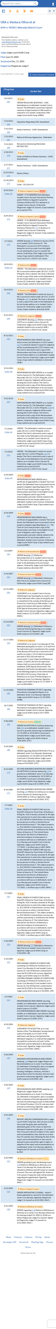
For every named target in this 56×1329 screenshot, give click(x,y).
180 (8, 750)
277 (8, 168)
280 (8, 148)
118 (18, 1165)
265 (27, 299)
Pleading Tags (37, 1242)
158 (8, 944)
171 (8, 793)
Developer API (9, 1242)
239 (32, 555)
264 (8, 318)
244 (8, 516)
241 (47, 525)
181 (22, 728)
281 (8, 140)
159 (8, 962)
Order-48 (8, 372)
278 (8, 156)
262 (35, 320)
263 (8, 339)
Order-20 (8, 809)
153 (8, 1000)
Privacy (49, 1242)
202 (32, 626)
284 (8, 102)
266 (8, 293)
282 (8, 132)
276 (8, 176)
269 (32, 241)
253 (8, 455)
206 (8, 592)
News (8, 1237)
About (47, 1237)
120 (8, 1209)
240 (8, 554)
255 (8, 402)
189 (8, 693)
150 (8, 1028)
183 (8, 724)
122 (8, 1192)
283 (8, 124)
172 (8, 772)
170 (48, 771)
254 (49, 408)
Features (18, 1237)
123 (8, 1161)
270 (8, 245)
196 (8, 643)
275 (8, 184)
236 (8, 577)
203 (8, 625)
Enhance (28, 1237)
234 (32, 578)
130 (8, 1058)
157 (32, 946)
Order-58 (8, 194)
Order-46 (8, 432)
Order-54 (8, 268)
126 (26, 1061)
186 (8, 709)
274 (8, 219)
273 (35, 228)
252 (45, 454)
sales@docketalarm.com (11, 42)
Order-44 (8, 478)
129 (8, 1088)
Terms (28, 1247)
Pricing (38, 1237)
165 (8, 897)
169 (26, 792)
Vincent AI (23, 1242)
